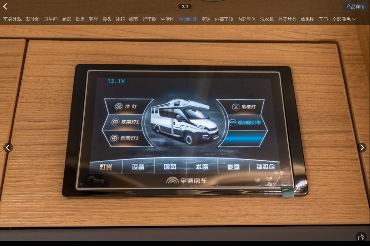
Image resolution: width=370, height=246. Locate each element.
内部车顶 (224, 19)
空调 (206, 19)
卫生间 (51, 19)
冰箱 (120, 19)
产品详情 (355, 6)
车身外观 (12, 19)
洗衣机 (267, 19)
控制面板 (188, 19)
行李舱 (149, 19)
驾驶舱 (33, 19)
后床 (80, 19)
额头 (107, 19)
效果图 (308, 19)
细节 (133, 19)
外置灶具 (287, 19)
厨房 (66, 19)
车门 (323, 19)
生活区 (168, 19)
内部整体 (246, 19)
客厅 (93, 19)
